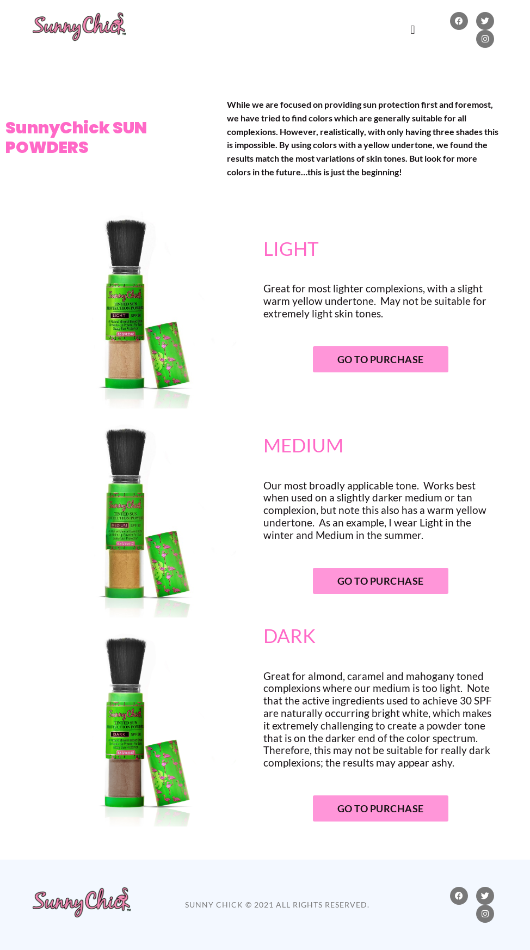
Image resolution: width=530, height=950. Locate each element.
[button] (412, 30)
